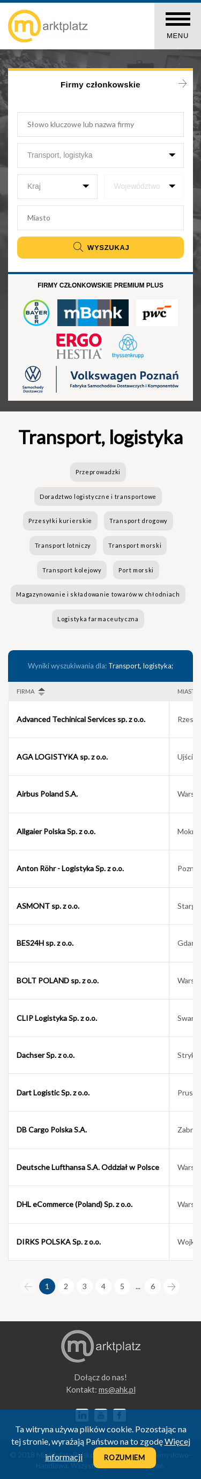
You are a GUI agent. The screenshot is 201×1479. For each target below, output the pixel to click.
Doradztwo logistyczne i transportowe (98, 496)
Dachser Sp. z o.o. (46, 1054)
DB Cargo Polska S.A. (52, 1129)
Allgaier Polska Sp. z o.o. (56, 831)
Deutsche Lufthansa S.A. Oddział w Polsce (88, 1167)
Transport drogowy (138, 520)
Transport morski (134, 545)
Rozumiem (124, 1457)
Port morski (136, 569)
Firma (25, 691)
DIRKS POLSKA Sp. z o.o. (59, 1241)
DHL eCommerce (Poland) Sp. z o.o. (74, 1204)
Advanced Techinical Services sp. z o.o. (81, 719)
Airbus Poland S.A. (47, 793)
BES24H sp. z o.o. (45, 942)
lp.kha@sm (117, 1389)
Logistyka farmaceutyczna (98, 618)
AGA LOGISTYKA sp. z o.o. (62, 756)
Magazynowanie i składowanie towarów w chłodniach (98, 594)
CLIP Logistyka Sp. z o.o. (57, 1017)
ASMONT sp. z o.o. (48, 905)
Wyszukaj (100, 248)
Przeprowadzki (98, 471)
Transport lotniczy (63, 545)
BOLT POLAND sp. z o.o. (58, 980)
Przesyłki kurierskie (60, 520)
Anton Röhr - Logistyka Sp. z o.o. (70, 868)
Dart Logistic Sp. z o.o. (53, 1092)
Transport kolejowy (72, 569)
